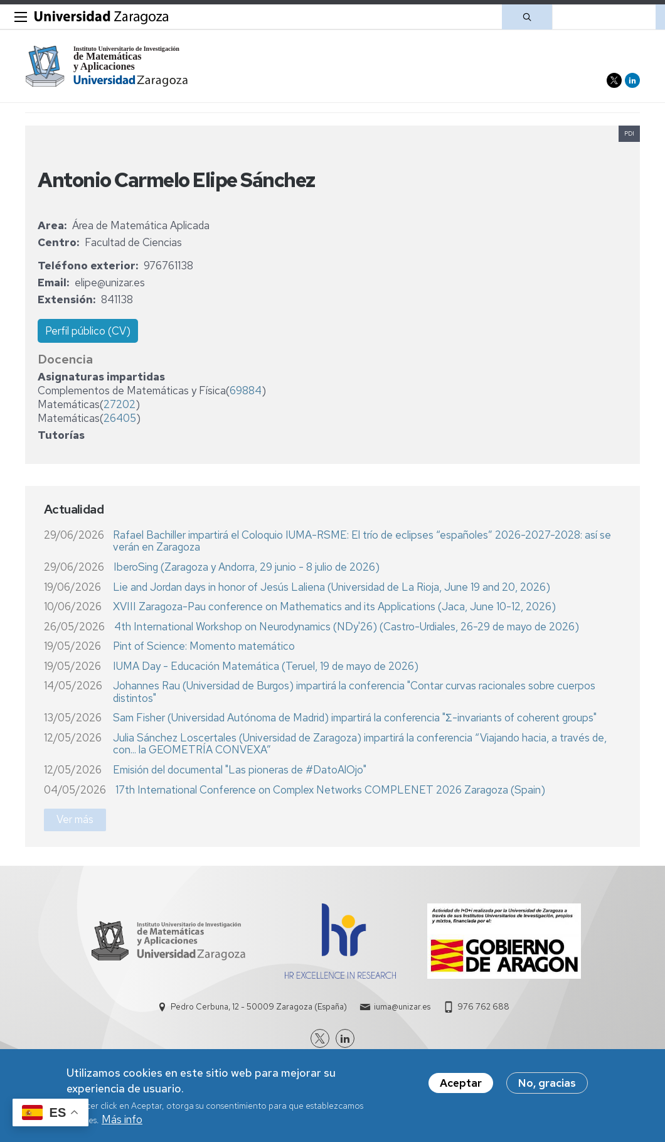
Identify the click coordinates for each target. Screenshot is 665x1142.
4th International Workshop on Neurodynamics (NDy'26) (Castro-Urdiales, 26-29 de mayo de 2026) (346, 626)
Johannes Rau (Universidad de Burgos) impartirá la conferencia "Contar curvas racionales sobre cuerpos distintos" (354, 692)
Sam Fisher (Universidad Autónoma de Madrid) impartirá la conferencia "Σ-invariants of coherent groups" (355, 718)
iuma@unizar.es (402, 1006)
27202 (120, 404)
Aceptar (461, 1086)
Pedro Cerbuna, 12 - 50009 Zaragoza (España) (259, 1006)
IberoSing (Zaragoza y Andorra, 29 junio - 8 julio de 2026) (247, 567)
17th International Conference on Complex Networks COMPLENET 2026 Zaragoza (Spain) (330, 790)
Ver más (74, 819)
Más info (122, 1122)
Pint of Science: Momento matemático (204, 646)
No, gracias (547, 1086)
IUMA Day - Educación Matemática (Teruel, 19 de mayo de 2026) (265, 666)
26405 (120, 418)
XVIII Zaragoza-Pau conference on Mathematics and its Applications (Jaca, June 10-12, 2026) (334, 606)
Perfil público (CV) (87, 331)
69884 (246, 390)
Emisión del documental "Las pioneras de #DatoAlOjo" (239, 770)
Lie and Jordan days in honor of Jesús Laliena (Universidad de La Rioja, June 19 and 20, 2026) (331, 587)
